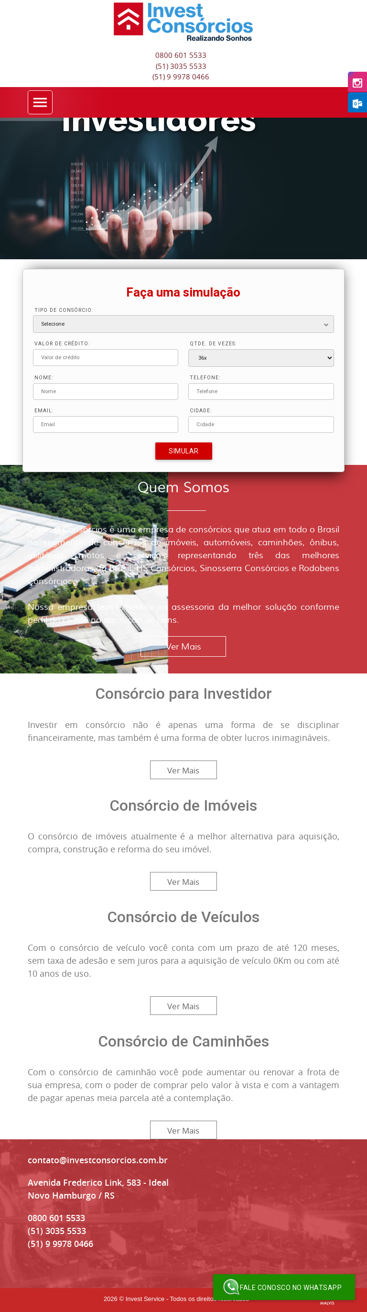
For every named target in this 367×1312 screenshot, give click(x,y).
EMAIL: (44, 411)
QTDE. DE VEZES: (213, 344)
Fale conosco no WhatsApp (282, 1287)
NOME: (44, 378)
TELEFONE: (205, 378)
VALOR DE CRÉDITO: (62, 344)
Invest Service (145, 1298)
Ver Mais (183, 646)
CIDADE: (201, 411)
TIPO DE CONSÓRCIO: (64, 310)
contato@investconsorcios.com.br (98, 1160)
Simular (184, 451)
